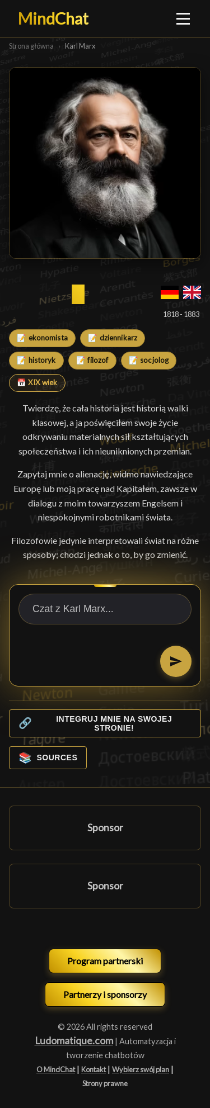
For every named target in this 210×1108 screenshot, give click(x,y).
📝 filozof (92, 360)
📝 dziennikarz (112, 337)
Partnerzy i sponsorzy (105, 994)
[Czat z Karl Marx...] (105, 609)
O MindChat (55, 1069)
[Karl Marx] (105, 163)
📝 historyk (36, 360)
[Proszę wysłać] (176, 661)
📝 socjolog (149, 360)
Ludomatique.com (74, 1041)
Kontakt (93, 1069)
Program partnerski (105, 960)
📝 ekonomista (42, 337)
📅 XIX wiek (37, 382)
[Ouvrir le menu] (183, 18)
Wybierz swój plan (140, 1069)
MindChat (53, 18)
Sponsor (105, 828)
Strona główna (31, 45)
